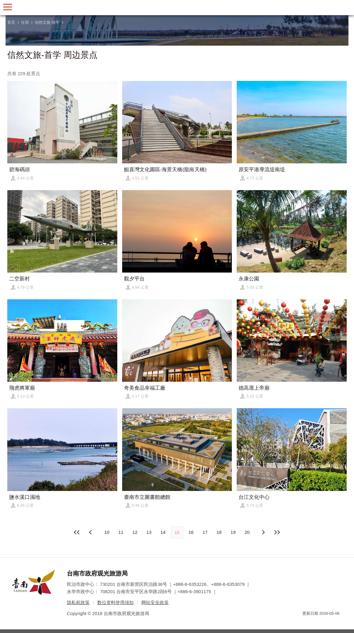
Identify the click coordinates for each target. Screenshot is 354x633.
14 (163, 532)
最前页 (77, 532)
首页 (11, 22)
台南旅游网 (177, 7)
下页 (91, 532)
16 (191, 532)
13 (149, 532)
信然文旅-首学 (47, 22)
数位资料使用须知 (115, 602)
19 (233, 532)
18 (219, 532)
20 (247, 532)
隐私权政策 (78, 602)
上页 (263, 532)
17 (205, 532)
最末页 (277, 532)
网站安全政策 (155, 602)
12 (135, 532)
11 (120, 532)
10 (106, 532)
